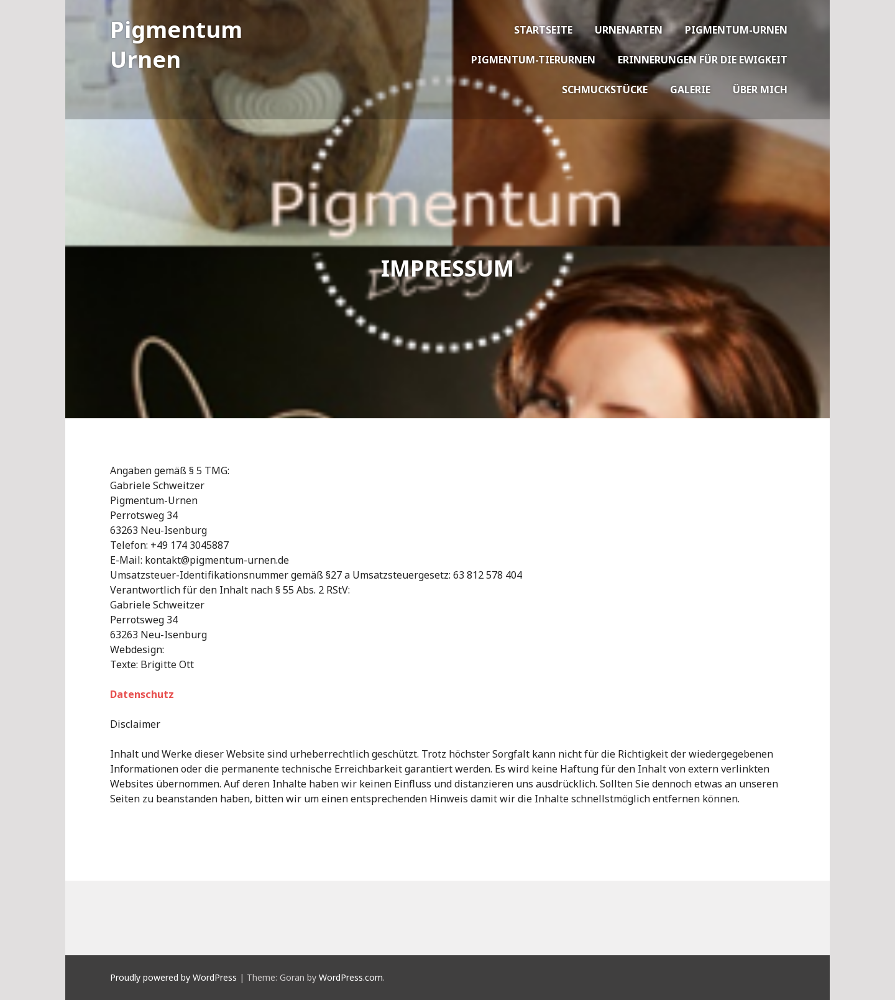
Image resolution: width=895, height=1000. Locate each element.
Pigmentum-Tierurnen (533, 60)
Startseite (543, 30)
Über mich (760, 89)
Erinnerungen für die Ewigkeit (702, 60)
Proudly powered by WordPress (173, 977)
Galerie (690, 89)
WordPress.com (351, 977)
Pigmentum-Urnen (736, 30)
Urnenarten (629, 30)
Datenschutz (142, 694)
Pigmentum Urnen (176, 44)
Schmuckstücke (605, 89)
